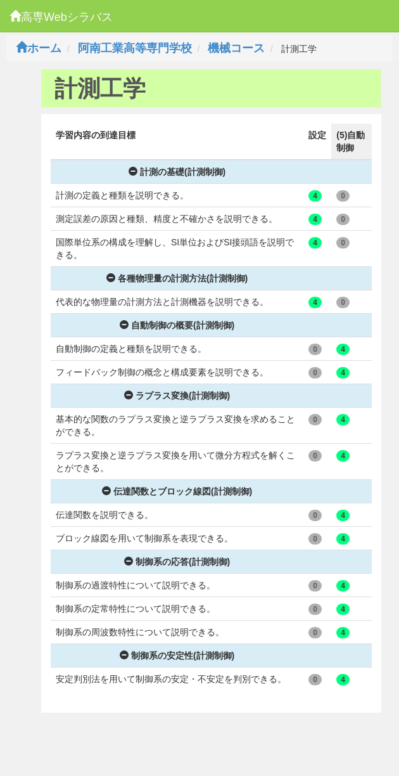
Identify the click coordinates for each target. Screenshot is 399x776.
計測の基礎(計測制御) (177, 172)
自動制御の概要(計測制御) (177, 325)
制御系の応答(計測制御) (177, 562)
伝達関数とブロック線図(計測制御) (177, 491)
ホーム (38, 48)
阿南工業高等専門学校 (135, 48)
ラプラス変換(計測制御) (177, 396)
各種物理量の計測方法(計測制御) (177, 278)
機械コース (236, 48)
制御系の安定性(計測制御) (177, 655)
